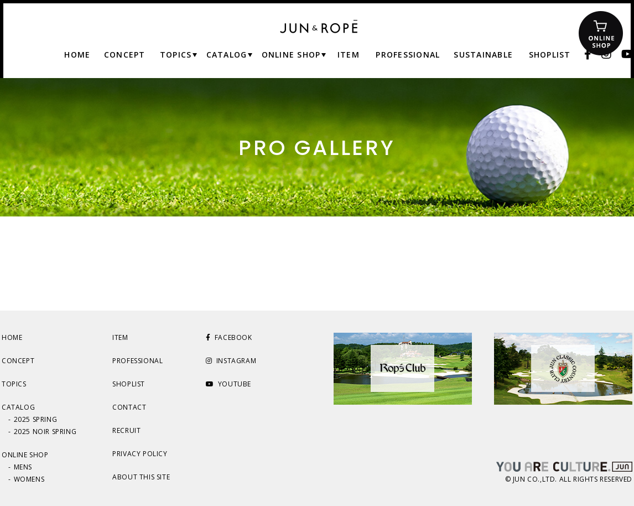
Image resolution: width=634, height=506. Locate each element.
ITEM (120, 337)
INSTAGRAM (231, 360)
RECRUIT (126, 430)
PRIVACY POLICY (139, 453)
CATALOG (18, 407)
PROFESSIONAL (137, 360)
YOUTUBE (228, 384)
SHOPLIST (128, 384)
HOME (12, 337)
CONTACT (129, 407)
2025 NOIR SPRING (45, 431)
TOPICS (14, 384)
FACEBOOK (229, 337)
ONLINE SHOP (25, 454)
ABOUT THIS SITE (141, 477)
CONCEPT (18, 360)
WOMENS (29, 479)
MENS (23, 467)
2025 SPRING (36, 419)
